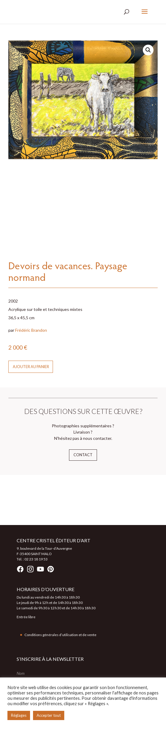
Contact (83, 455)
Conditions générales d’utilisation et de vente (60, 635)
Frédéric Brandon (31, 330)
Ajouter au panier (31, 366)
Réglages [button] (18, 715)
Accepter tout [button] (49, 715)
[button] (148, 50)
